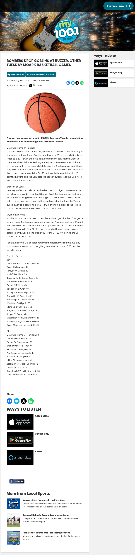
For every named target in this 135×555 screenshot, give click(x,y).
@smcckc (36, 85)
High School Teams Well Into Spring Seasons (46, 532)
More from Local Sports (42, 74)
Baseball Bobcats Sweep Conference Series (46, 515)
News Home (17, 74)
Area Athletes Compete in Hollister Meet (44, 500)
